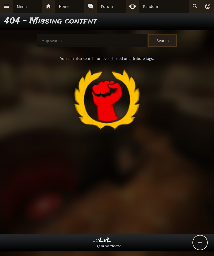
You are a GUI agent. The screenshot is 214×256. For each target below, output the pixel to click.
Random (150, 6)
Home (64, 6)
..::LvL (102, 240)
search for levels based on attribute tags (118, 58)
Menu (22, 6)
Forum (107, 6)
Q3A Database (109, 245)
